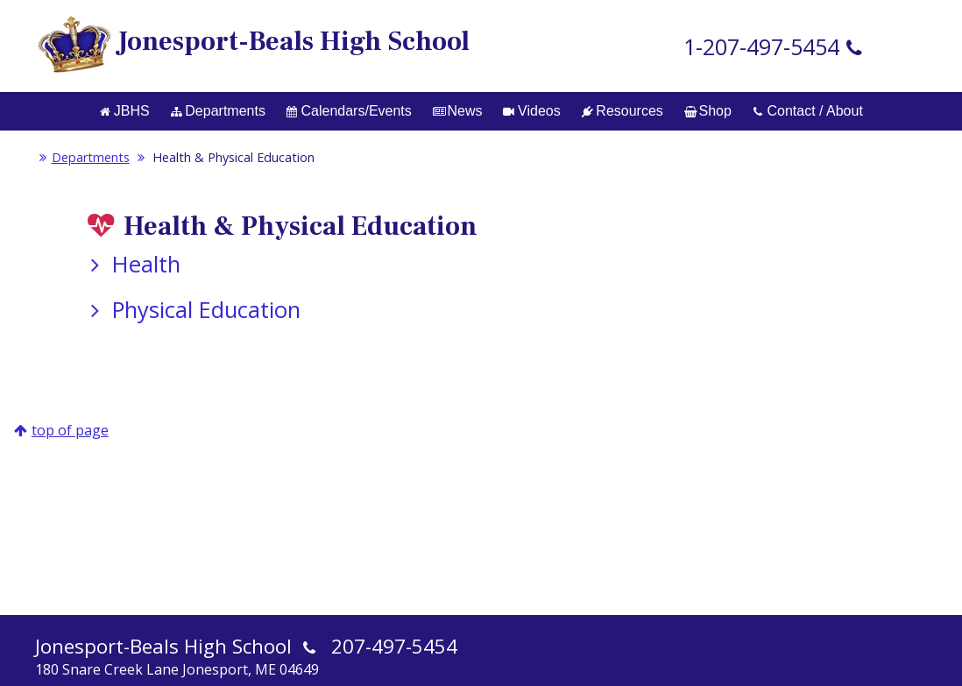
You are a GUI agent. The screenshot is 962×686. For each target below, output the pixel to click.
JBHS (124, 110)
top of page (70, 430)
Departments (218, 110)
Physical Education (192, 309)
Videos (531, 110)
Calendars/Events (349, 110)
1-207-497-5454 (761, 46)
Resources (622, 110)
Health (131, 264)
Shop (708, 110)
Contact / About (808, 110)
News (458, 110)
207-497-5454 (394, 646)
